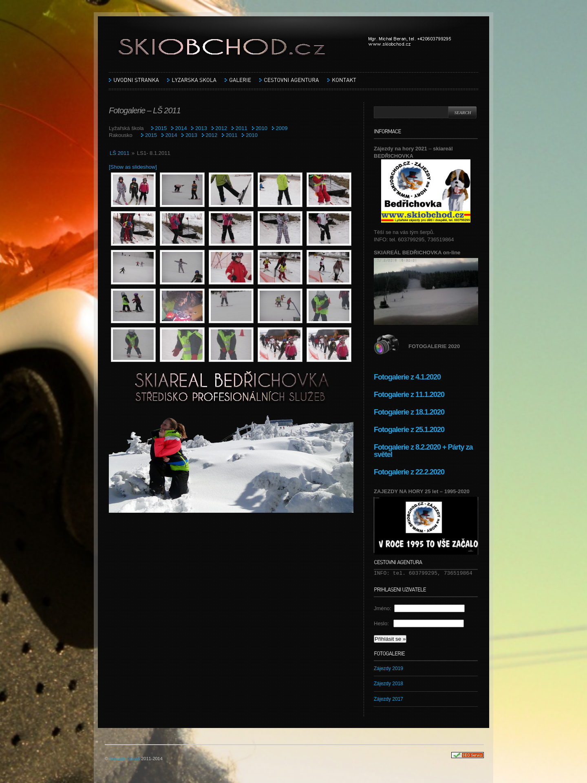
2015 (161, 128)
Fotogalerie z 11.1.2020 (409, 394)
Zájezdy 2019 (388, 668)
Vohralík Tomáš (124, 758)
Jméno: (384, 608)
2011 (241, 128)
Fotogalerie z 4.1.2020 (407, 377)
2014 (181, 128)
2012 (221, 128)
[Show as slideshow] (133, 167)
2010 (261, 128)
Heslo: (383, 623)
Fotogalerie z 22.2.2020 (410, 472)
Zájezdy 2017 (388, 699)
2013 (201, 128)
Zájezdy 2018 (388, 683)
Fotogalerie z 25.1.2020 (409, 430)
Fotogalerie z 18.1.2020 (409, 412)
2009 (282, 128)
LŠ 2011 (119, 153)
